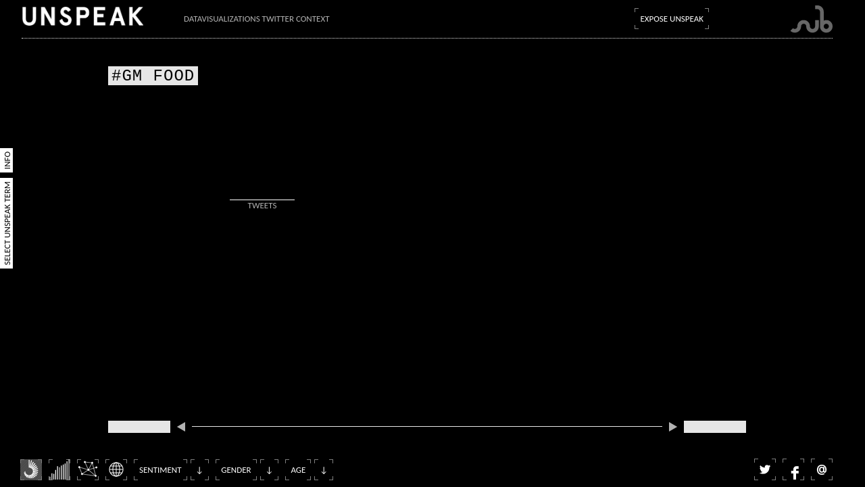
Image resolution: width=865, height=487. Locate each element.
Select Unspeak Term (7, 223)
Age (298, 470)
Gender (236, 470)
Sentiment (160, 470)
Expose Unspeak (671, 19)
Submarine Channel (811, 19)
